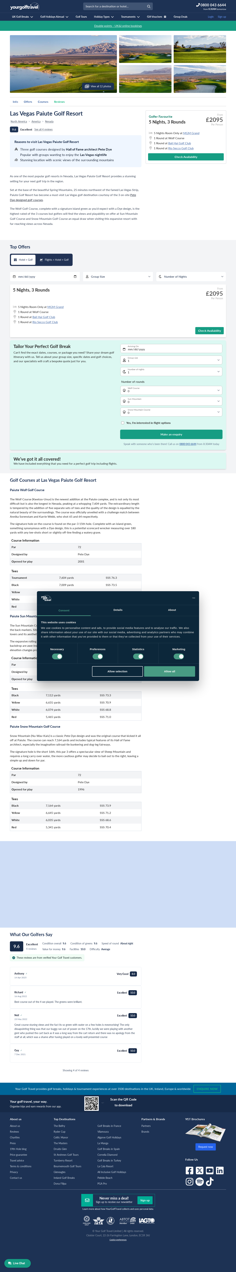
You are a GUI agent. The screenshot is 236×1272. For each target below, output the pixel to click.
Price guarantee (18, 1154)
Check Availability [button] (186, 156)
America (36, 121)
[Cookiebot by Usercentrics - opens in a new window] (179, 598)
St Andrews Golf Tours (66, 1154)
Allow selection (117, 671)
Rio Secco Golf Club (181, 148)
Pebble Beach (104, 1177)
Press (13, 1143)
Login (211, 16)
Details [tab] (118, 609)
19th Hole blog (18, 1148)
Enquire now (207, 1088)
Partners (146, 1125)
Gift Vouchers (156, 16)
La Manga (102, 1143)
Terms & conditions (20, 1166)
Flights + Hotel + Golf (54, 259)
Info (15, 101)
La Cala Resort (105, 1166)
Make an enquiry (171, 434)
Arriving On (133, 346)
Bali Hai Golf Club (179, 143)
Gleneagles (59, 1172)
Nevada (49, 121)
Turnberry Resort (63, 1160)
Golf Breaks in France (109, 1125)
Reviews (59, 101)
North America (19, 121)
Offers (28, 101)
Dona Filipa (60, 1183)
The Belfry (59, 1125)
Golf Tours (81, 16)
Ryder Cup (59, 1131)
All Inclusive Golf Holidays (111, 1172)
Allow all (169, 671)
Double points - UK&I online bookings (118, 25)
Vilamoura (103, 1131)
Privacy (14, 1172)
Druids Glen (60, 1148)
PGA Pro (102, 1183)
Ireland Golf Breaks (64, 1177)
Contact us (16, 1177)
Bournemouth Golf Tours (67, 1166)
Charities (15, 1137)
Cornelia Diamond (107, 1154)
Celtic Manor (61, 1137)
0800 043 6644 (187, 444)
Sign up (222, 16)
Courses (43, 101)
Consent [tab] (64, 610)
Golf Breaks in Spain (108, 1148)
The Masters (60, 1143)
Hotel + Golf (23, 259)
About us (15, 1125)
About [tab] (172, 609)
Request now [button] (205, 1146)
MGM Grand (191, 133)
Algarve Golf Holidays (109, 1137)
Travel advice (17, 1160)
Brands (145, 1131)
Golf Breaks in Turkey (109, 1160)
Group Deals (180, 16)
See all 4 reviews (43, 129)
